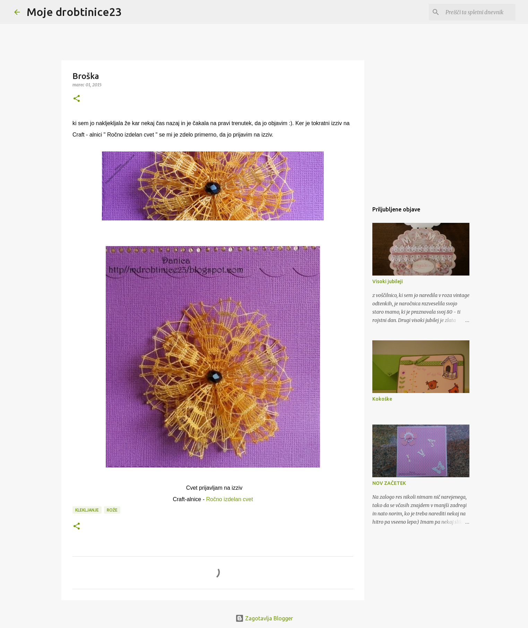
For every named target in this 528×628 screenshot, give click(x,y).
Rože (112, 510)
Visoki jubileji (387, 281)
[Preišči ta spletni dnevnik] (479, 12)
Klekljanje (87, 510)
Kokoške (382, 399)
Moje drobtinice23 (74, 12)
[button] (76, 99)
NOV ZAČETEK (389, 483)
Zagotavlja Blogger (264, 618)
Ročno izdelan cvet (229, 499)
